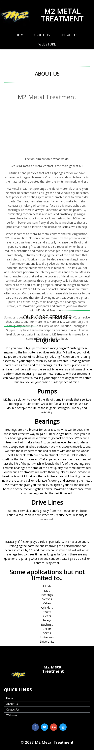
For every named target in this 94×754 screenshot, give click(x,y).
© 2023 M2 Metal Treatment (47, 743)
